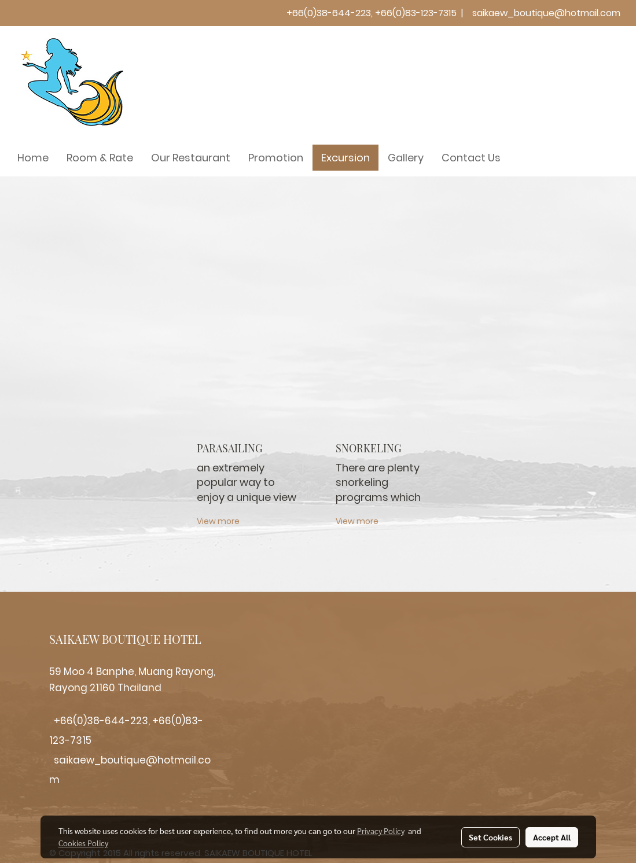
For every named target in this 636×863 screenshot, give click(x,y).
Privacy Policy (381, 830)
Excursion (345, 157)
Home (33, 157)
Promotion (275, 157)
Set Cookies (490, 837)
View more (219, 521)
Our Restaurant (190, 157)
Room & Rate (100, 157)
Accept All (552, 837)
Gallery (406, 157)
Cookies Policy (83, 843)
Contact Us (471, 157)
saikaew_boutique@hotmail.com (546, 13)
